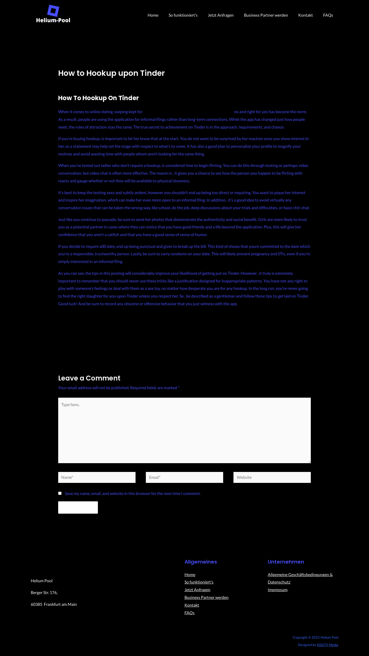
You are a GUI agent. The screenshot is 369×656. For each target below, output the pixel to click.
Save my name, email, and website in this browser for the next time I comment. (133, 495)
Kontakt (308, 15)
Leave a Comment (74, 82)
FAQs (329, 15)
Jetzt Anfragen (228, 15)
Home (164, 15)
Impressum (278, 592)
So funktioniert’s (192, 15)
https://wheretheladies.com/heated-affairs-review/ (188, 111)
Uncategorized (106, 82)
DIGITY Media (327, 647)
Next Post (305, 342)
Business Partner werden (271, 15)
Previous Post (67, 342)
